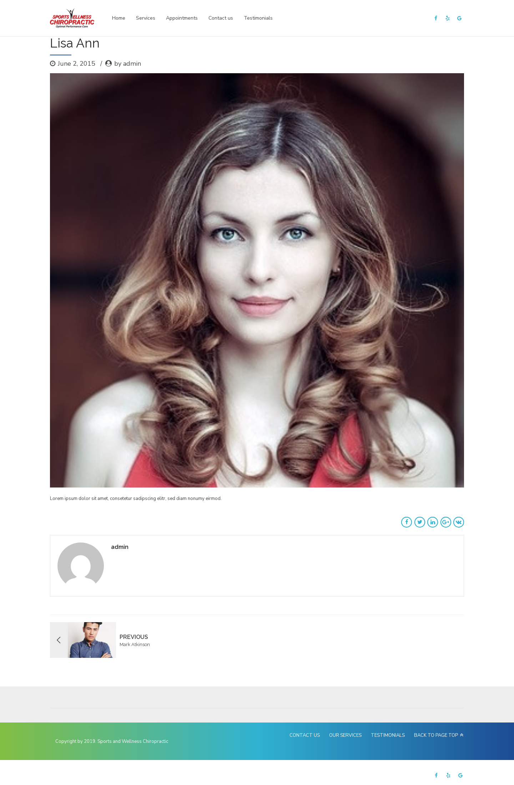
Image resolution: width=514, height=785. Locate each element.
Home (118, 18)
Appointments (182, 18)
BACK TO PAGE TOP (436, 735)
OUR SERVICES (345, 735)
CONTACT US (304, 735)
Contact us (220, 18)
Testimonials (258, 18)
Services (145, 18)
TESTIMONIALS (388, 735)
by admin (127, 63)
